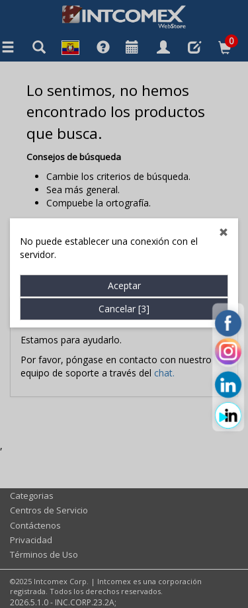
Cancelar (124, 300)
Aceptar (124, 277)
